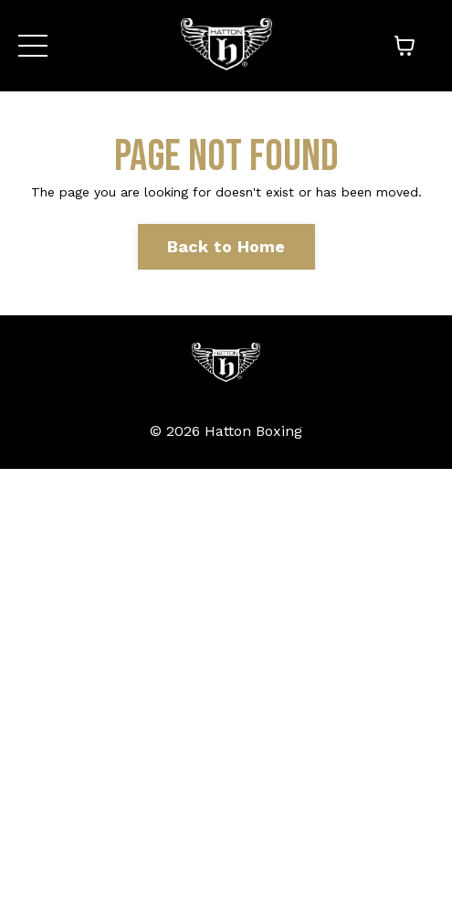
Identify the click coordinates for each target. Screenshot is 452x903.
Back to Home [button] (226, 246)
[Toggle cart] (404, 45)
